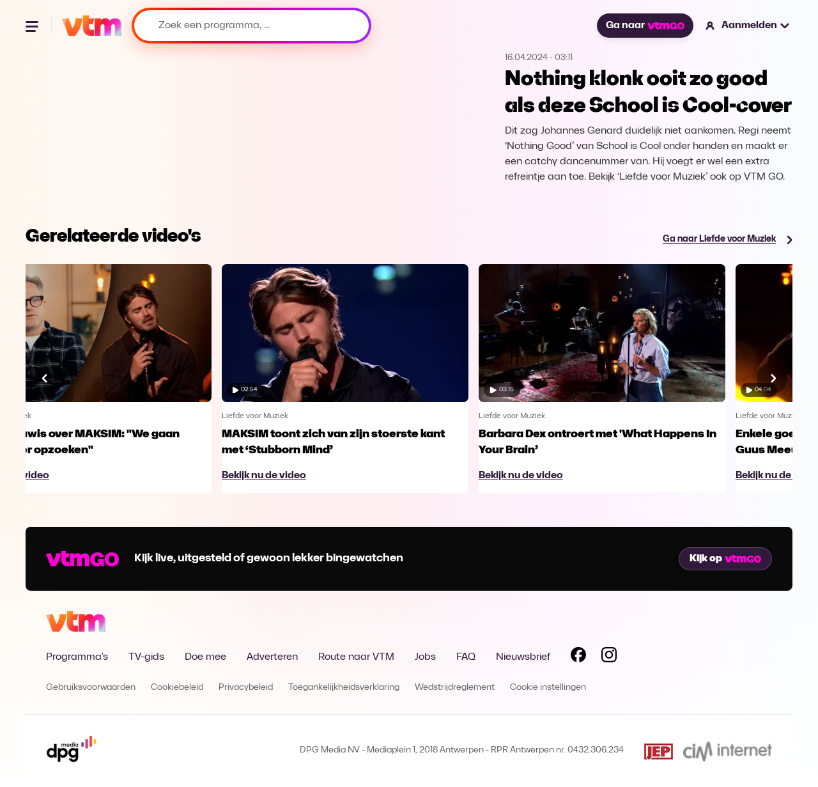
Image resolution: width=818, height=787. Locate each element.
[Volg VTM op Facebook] (578, 657)
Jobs (425, 657)
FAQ (465, 657)
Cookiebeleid (177, 687)
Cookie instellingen (548, 687)
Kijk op (725, 559)
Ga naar (645, 25)
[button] (748, 25)
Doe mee (205, 657)
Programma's (77, 657)
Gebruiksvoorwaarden (90, 687)
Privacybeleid (246, 687)
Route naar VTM (356, 657)
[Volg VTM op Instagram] (609, 657)
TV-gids (146, 657)
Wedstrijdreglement (455, 687)
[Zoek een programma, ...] (251, 25)
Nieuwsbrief (523, 657)
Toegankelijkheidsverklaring (343, 687)
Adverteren (272, 657)
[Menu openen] (33, 25)
